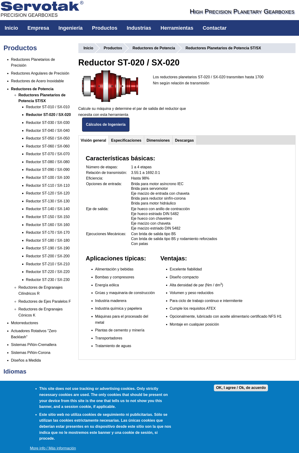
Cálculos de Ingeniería (106, 124)
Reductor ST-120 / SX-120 (48, 193)
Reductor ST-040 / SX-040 (48, 131)
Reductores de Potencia (32, 89)
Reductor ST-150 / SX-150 (48, 217)
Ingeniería (70, 28)
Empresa (38, 28)
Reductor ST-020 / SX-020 (48, 115)
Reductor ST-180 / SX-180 (48, 240)
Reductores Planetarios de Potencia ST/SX (223, 48)
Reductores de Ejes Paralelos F (44, 301)
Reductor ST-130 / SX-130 (48, 201)
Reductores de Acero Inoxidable (37, 81)
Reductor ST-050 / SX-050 (48, 138)
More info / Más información (53, 448)
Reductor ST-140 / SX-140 (48, 209)
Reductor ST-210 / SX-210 (48, 264)
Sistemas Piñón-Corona (30, 353)
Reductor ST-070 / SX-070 (48, 154)
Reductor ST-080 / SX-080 (48, 162)
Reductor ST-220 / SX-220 (48, 272)
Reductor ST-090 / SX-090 (48, 170)
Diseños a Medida (26, 360)
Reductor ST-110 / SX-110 (48, 185)
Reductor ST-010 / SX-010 (48, 107)
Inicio (11, 28)
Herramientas (176, 28)
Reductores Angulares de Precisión (40, 73)
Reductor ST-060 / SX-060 (48, 146)
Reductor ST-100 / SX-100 (48, 178)
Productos (104, 28)
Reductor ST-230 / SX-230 (48, 280)
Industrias (139, 28)
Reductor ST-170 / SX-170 (48, 232)
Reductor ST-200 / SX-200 (48, 256)
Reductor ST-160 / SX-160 (48, 225)
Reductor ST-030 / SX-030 (48, 123)
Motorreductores (24, 323)
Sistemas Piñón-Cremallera (33, 345)
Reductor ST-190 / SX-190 (48, 248)
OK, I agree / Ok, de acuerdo (241, 388)
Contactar (215, 28)
